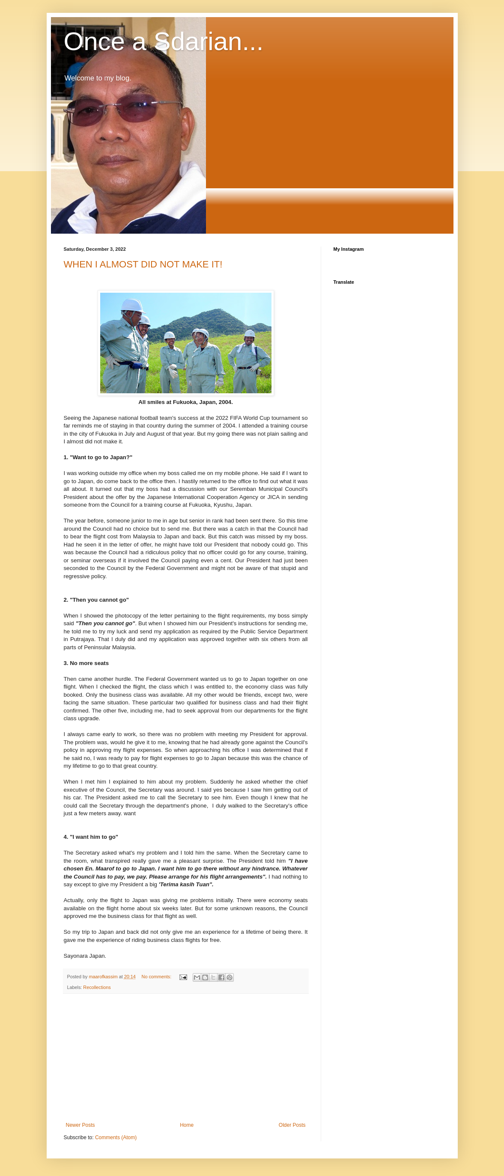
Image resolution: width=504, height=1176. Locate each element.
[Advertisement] (186, 1057)
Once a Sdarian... (164, 41)
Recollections (96, 987)
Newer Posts (80, 1125)
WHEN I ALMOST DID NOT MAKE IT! (143, 264)
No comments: (157, 976)
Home (187, 1125)
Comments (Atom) (116, 1137)
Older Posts (292, 1125)
